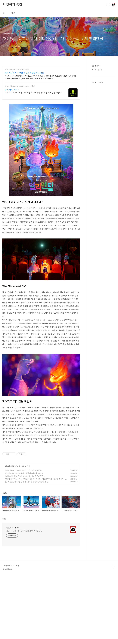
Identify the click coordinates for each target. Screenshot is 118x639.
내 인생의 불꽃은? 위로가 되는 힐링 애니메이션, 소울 (23, 505)
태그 (13, 12)
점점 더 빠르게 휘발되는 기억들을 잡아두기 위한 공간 (24, 563)
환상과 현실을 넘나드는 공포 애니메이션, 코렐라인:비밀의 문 (25, 514)
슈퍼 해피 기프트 (12, 89)
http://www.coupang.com (15, 69)
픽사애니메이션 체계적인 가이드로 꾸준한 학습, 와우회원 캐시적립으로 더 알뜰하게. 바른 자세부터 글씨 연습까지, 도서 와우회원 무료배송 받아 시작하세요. (40, 77)
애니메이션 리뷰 (10, 498)
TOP (113, 599)
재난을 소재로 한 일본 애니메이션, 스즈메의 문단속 (22, 502)
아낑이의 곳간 (12, 4)
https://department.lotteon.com (18, 86)
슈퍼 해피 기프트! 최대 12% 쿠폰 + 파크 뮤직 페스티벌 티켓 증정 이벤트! (33, 92)
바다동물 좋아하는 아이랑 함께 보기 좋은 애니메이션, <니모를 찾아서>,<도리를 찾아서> (34, 511)
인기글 (100, 82)
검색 (108, 4)
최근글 (93, 82)
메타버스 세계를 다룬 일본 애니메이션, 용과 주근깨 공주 (24, 508)
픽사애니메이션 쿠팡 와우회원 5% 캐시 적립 (24, 72)
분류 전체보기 (96, 66)
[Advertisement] (41, 462)
